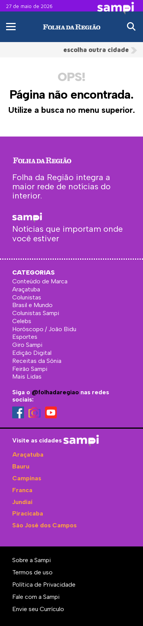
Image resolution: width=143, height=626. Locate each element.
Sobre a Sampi (31, 560)
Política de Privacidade (44, 584)
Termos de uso (32, 572)
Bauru (20, 466)
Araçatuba (27, 454)
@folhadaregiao (55, 392)
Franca (22, 490)
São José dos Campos (44, 525)
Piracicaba (27, 513)
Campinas (26, 478)
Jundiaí (22, 502)
